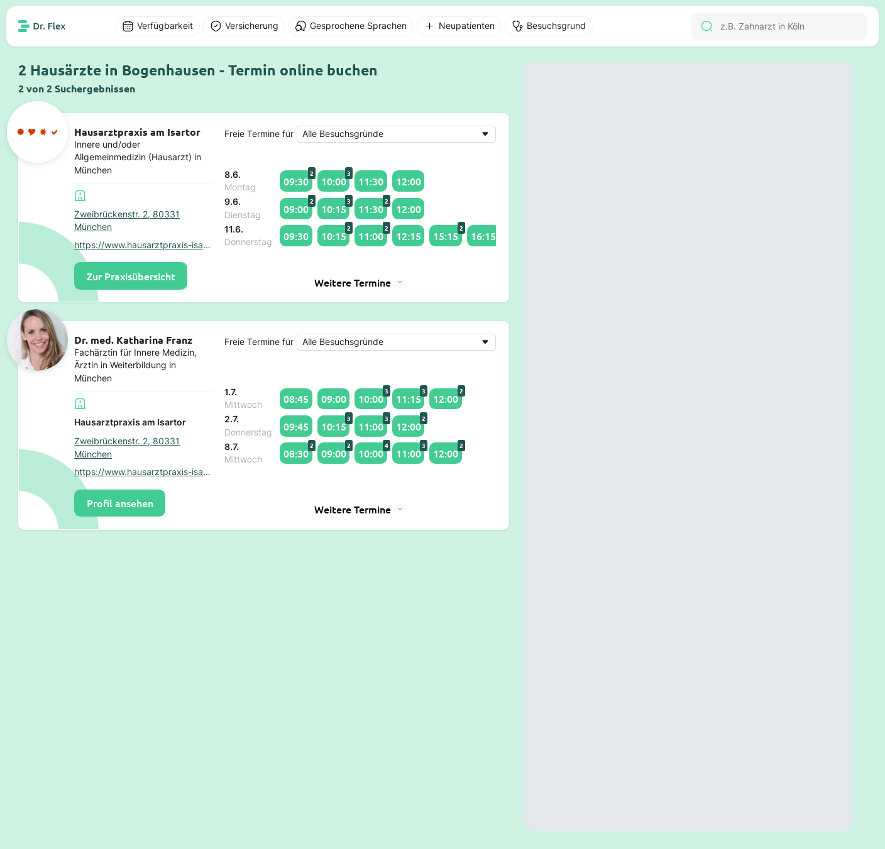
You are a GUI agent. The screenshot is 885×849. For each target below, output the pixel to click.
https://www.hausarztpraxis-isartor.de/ (143, 245)
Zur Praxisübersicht (131, 276)
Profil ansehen (120, 503)
